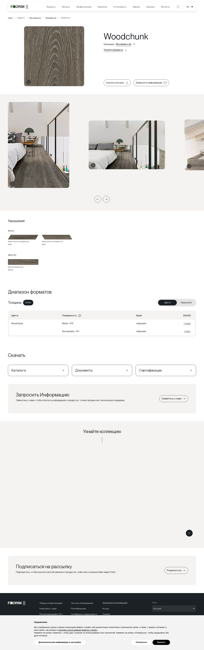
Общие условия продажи (51, 604)
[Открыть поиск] (178, 6)
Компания (102, 7)
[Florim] (19, 7)
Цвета (167, 303)
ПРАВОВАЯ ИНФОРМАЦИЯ (114, 604)
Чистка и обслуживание (82, 604)
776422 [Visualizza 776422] (187, 324)
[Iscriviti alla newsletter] (176, 571)
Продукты (51, 7)
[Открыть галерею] (28, 83)
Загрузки (150, 7)
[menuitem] (51, 7)
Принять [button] (161, 642)
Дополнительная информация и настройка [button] (60, 642)
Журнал (136, 7)
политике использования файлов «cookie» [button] (77, 630)
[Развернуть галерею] (12, 185)
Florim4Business (78, 610)
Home (10, 19)
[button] (97, 200)
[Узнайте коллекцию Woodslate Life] (102, 494)
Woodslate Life (50, 19)
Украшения (186, 303)
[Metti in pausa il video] (189, 534)
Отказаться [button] (141, 642)
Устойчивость (119, 7)
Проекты (66, 7)
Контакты (165, 7)
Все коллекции (35, 19)
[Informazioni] (79, 316)
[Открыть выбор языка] (190, 6)
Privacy (105, 610)
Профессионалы (84, 7)
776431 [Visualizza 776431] (187, 332)
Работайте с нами (48, 610)
